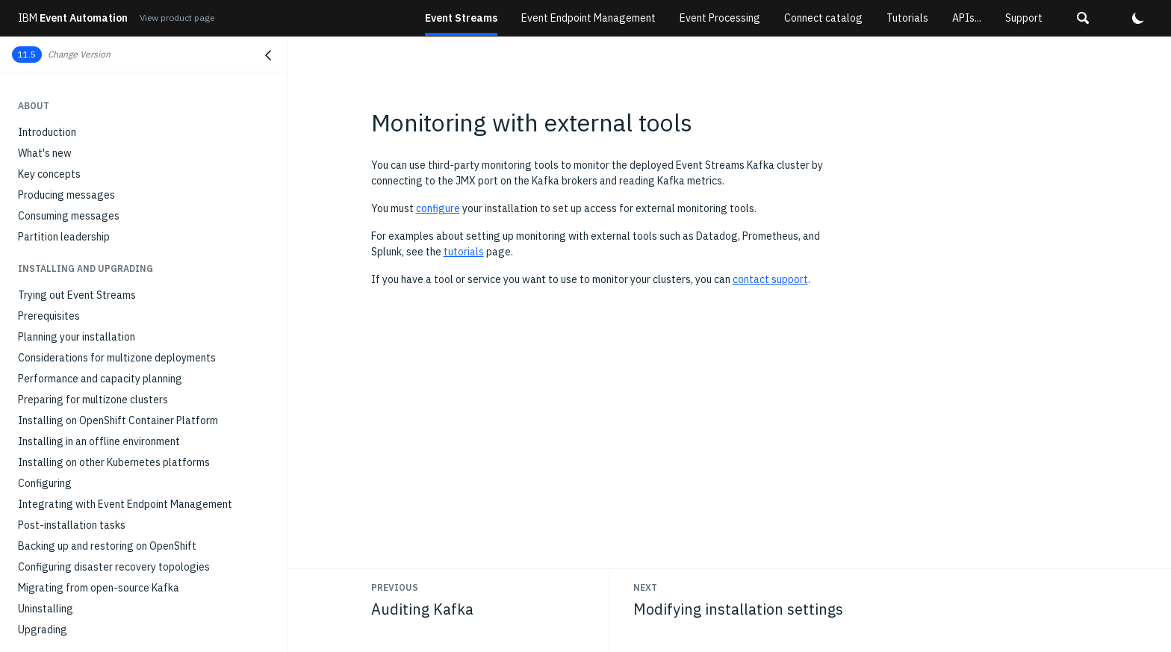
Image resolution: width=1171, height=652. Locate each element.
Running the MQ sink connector (88, 159)
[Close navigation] (268, 55)
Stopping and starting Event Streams (104, 489)
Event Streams (461, 18)
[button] (1082, 18)
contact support (770, 279)
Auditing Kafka (52, 343)
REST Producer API (62, 610)
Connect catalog (823, 18)
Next (645, 587)
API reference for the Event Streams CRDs (117, 547)
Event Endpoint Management (588, 18)
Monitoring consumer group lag (90, 301)
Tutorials (907, 18)
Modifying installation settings (89, 384)
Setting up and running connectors (97, 96)
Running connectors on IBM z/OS (93, 180)
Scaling (35, 426)
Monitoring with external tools (92, 363)
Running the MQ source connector (95, 138)
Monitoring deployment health (88, 238)
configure (438, 208)
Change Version (79, 54)
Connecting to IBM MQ (70, 117)
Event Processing (720, 18)
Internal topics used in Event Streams (105, 589)
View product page (177, 17)
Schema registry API (66, 631)
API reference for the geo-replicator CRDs (117, 568)
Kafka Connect (52, 75)
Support (1024, 18)
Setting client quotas (67, 447)
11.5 (27, 54)
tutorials (464, 251)
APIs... (966, 18)
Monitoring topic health (72, 280)
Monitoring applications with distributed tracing (129, 322)
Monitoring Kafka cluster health (91, 259)
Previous (394, 587)
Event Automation (73, 18)
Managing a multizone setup (83, 468)
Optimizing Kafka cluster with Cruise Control (121, 405)
